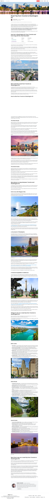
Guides (33, 495)
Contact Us (39, 495)
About (36, 495)
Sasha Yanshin (15, 19)
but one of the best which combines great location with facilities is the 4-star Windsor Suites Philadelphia (24, 265)
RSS (44, 497)
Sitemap (41, 497)
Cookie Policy (38, 497)
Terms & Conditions (32, 497)
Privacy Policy (27, 497)
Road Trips (30, 495)
